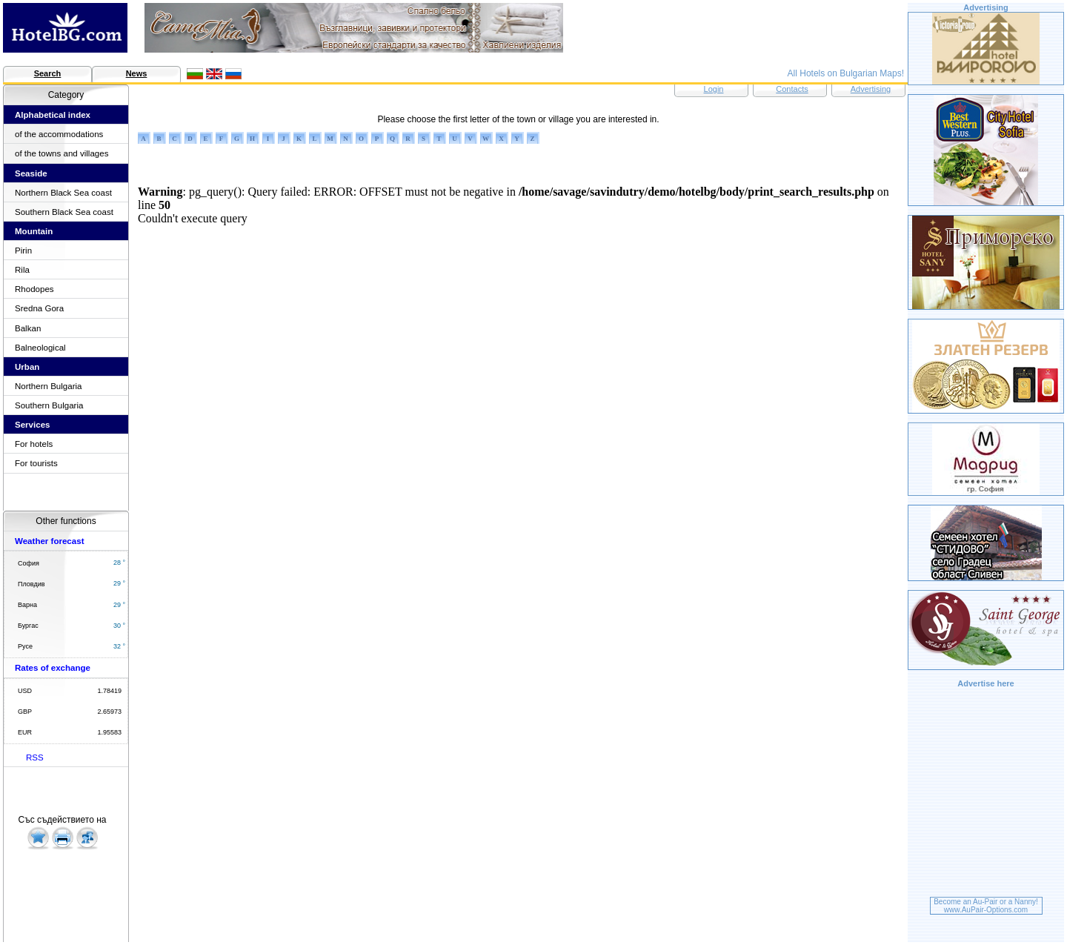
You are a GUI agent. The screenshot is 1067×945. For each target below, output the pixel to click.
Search (48, 73)
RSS (35, 757)
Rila (22, 269)
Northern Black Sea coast (63, 192)
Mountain (34, 231)
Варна (27, 605)
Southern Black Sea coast (64, 212)
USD (25, 690)
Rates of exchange (52, 667)
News (136, 73)
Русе (25, 646)
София (28, 563)
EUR (25, 732)
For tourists (36, 463)
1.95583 (109, 732)
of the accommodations (59, 134)
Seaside (31, 173)
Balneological (40, 347)
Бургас (28, 625)
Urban (27, 366)
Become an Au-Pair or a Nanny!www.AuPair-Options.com (986, 906)
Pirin (23, 250)
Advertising (871, 88)
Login (714, 88)
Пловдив (31, 584)
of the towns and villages (61, 153)
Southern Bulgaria (49, 405)
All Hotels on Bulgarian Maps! (846, 73)
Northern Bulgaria (48, 386)
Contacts (792, 88)
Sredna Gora (39, 308)
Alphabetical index (52, 114)
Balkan (28, 328)
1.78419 (109, 690)
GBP (25, 711)
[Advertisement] (986, 794)
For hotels (34, 444)
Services (32, 424)
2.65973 (109, 711)
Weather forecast (49, 541)
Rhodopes (34, 289)
